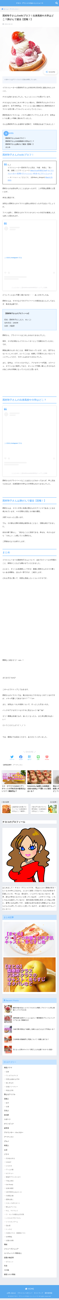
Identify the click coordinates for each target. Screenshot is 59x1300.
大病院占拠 (9, 1197)
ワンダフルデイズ (12, 1075)
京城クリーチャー (12, 1087)
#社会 (35, 173)
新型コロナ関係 (10, 1276)
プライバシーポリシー (24, 1294)
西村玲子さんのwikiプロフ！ (15, 138)
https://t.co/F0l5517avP (39, 170)
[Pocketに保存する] (47, 757)
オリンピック (9, 1124)
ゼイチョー (9, 1174)
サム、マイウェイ (12, 1212)
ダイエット (9, 1263)
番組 (5, 1246)
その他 (6, 1271)
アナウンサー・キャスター (14, 1133)
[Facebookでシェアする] (21, 757)
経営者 (6, 1129)
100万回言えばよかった (14, 1193)
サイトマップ (38, 1294)
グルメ (6, 1142)
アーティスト (18, 765)
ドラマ (6, 1155)
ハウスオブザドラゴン (13, 1219)
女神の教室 (9, 1189)
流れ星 (8, 1226)
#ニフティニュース (45, 173)
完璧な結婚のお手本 (12, 1079)
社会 (5, 1267)
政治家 (6, 1115)
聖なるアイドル (10, 1094)
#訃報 (19, 173)
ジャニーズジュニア (11, 1250)
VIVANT (8, 1163)
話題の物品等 (9, 1259)
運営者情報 (48, 1294)
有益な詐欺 (9, 1090)
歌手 (7, 1103)
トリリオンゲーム (12, 1223)
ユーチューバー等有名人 (13, 1254)
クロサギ (9, 1167)
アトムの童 (9, 1170)
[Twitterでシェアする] (12, 757)
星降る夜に (9, 1200)
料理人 (6, 1146)
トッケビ (9, 1230)
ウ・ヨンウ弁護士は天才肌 (15, 1215)
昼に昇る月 (9, 1083)
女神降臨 (9, 1238)
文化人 (6, 1111)
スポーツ (7, 1120)
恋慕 (7, 1072)
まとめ (7, 147)
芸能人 (6, 1099)
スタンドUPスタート (13, 1204)
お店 (5, 1151)
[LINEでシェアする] (38, 757)
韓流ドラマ (8, 1067)
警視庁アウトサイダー (13, 1178)
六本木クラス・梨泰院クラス (15, 1234)
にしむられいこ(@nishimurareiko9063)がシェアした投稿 (29, 287)
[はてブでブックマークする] (29, 757)
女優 (7, 1107)
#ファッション (27, 173)
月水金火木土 (10, 1159)
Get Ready (9, 1185)
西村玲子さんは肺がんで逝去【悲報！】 (19, 144)
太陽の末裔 (9, 1241)
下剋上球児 (9, 1182)
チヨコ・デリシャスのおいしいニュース (29, 3)
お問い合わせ (11, 1294)
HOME (29, 1290)
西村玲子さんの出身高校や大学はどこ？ (19, 141)
